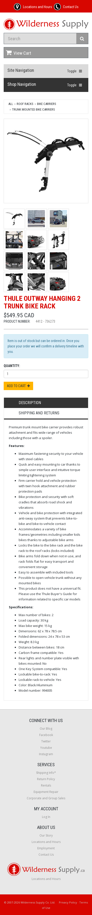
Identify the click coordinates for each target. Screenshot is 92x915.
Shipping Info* (46, 773)
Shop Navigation (21, 84)
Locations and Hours (46, 842)
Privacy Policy (68, 902)
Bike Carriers (46, 104)
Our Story (46, 835)
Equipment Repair (46, 792)
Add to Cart (18, 386)
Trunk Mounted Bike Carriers (33, 109)
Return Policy (46, 779)
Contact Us (46, 854)
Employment (46, 848)
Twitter (46, 741)
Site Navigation (20, 70)
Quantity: (12, 366)
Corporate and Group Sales (46, 798)
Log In (46, 817)
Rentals (46, 785)
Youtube (46, 748)
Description (30, 402)
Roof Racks (25, 104)
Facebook (46, 735)
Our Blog (46, 728)
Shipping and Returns (39, 413)
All (10, 104)
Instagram (46, 754)
